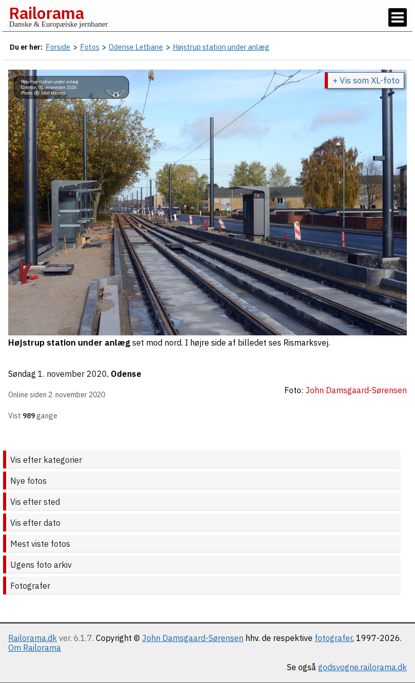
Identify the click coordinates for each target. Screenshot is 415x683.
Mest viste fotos (40, 544)
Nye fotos (28, 481)
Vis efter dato (35, 523)
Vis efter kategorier (46, 460)
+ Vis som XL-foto (366, 80)
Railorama (46, 13)
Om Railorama (34, 648)
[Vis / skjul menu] (397, 17)
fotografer (333, 638)
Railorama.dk (32, 638)
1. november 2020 (72, 374)
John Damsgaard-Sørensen (192, 638)
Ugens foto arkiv (41, 565)
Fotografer (30, 586)
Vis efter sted (35, 502)
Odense (126, 374)
